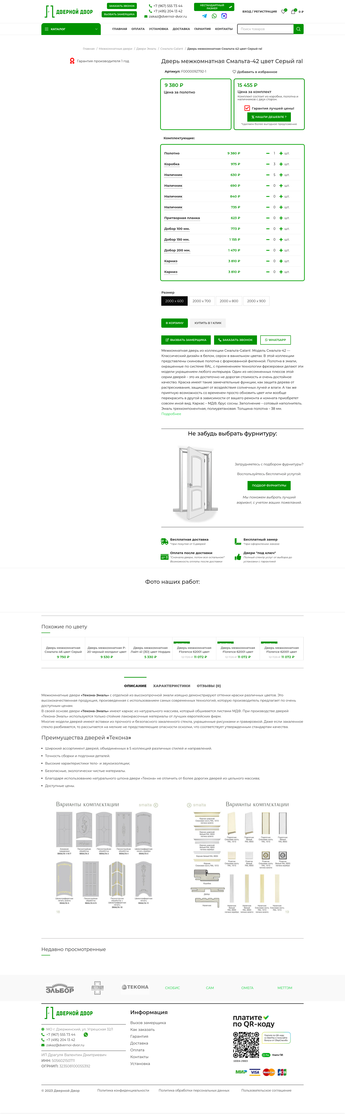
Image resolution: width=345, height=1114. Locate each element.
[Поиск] (270, 29)
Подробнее (171, 414)
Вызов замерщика (148, 1026)
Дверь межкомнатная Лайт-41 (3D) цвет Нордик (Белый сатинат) (151, 654)
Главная (89, 48)
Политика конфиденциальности (123, 1094)
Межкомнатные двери (116, 48)
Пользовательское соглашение (266, 1094)
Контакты (139, 1060)
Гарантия (139, 1039)
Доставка (139, 1046)
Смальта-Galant (172, 48)
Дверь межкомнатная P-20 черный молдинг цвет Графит (107, 652)
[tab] (135, 686)
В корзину (175, 323)
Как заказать (142, 1033)
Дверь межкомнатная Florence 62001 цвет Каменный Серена (238, 652)
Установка (140, 1067)
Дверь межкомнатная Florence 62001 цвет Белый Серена (194, 652)
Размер (167, 292)
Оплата (137, 1053)
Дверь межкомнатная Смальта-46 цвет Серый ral (63, 652)
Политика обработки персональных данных (194, 1094)
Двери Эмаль (146, 48)
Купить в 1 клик (208, 323)
